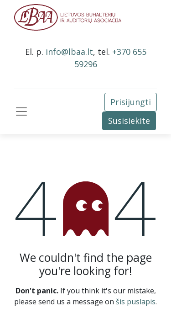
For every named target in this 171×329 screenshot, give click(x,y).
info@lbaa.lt (69, 51)
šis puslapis (135, 302)
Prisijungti (130, 101)
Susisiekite (129, 120)
